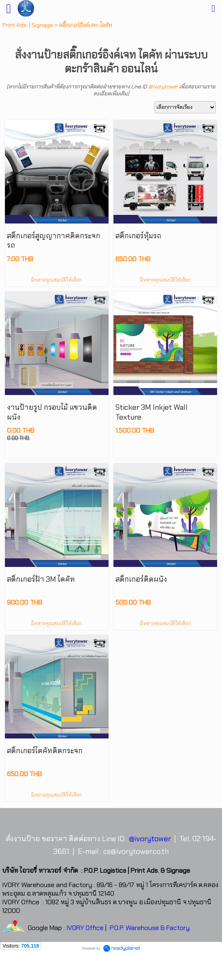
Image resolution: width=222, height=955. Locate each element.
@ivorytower (163, 86)
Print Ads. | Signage (27, 25)
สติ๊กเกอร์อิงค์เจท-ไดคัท (85, 25)
